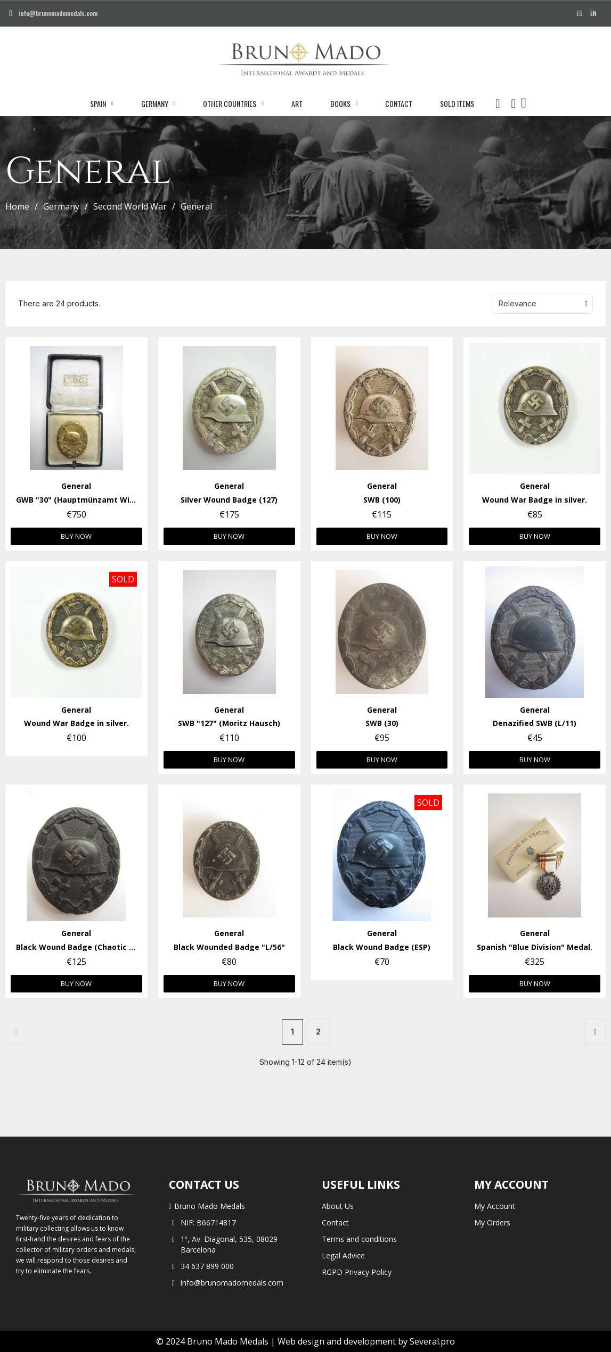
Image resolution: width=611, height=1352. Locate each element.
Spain (101, 104)
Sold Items (457, 103)
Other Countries (233, 104)
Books (344, 104)
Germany (158, 104)
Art (297, 103)
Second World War (130, 206)
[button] (497, 103)
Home (17, 206)
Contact (398, 103)
